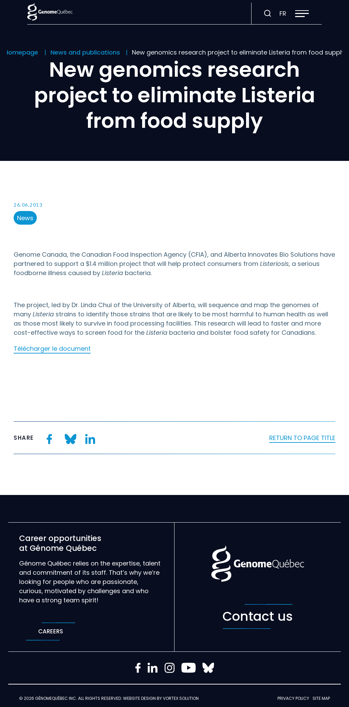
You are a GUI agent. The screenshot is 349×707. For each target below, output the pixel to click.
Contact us (257, 616)
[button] (302, 13)
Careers (50, 631)
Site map (321, 698)
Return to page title (302, 438)
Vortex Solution (181, 698)
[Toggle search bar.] (267, 14)
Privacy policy (293, 698)
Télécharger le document (52, 348)
